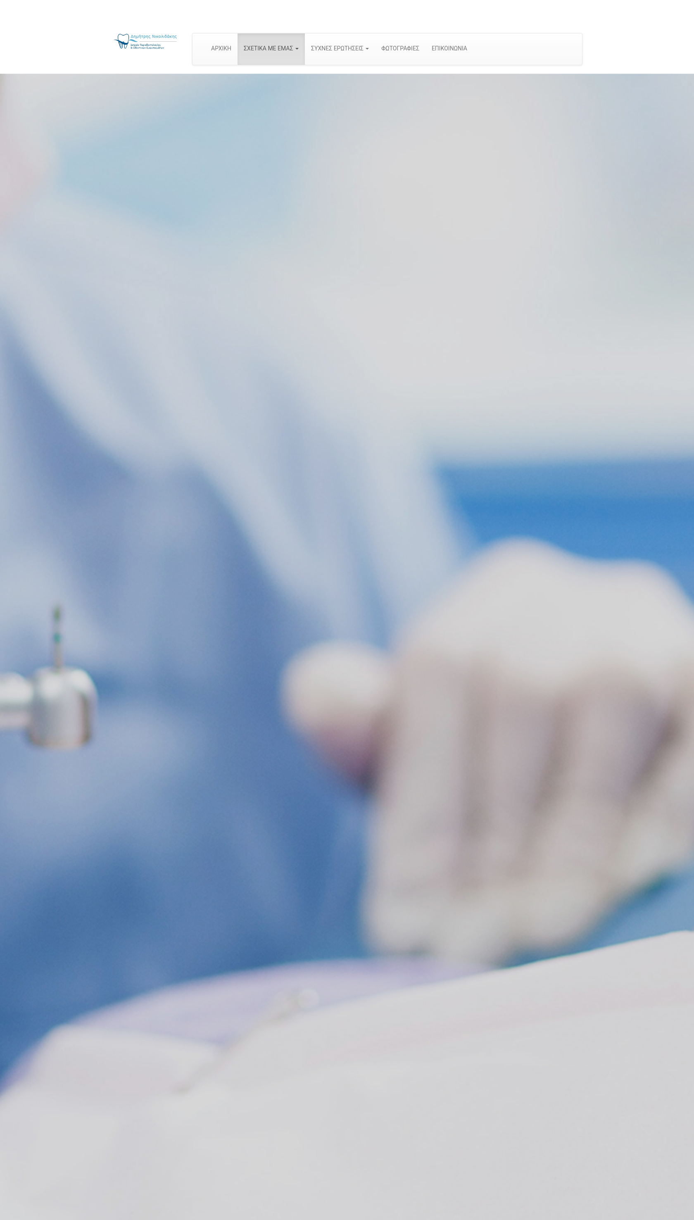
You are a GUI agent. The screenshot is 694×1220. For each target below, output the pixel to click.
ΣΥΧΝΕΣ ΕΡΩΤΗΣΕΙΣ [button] (340, 48)
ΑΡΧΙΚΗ (221, 48)
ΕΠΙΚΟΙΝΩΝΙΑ (449, 48)
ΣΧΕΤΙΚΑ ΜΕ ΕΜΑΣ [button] (271, 48)
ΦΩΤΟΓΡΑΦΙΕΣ (400, 48)
